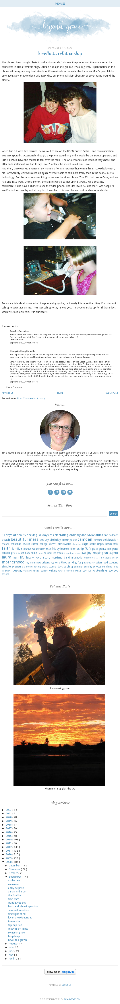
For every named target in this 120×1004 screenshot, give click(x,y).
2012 (9, 847)
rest (93, 563)
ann (106, 535)
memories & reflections (97, 557)
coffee (34, 543)
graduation (105, 548)
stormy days (56, 566)
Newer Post (8, 393)
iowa (83, 552)
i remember (14, 921)
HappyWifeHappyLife (20, 351)
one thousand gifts (68, 562)
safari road (102, 562)
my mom (31, 562)
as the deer (14, 880)
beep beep (14, 936)
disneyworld (64, 543)
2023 (9, 809)
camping (98, 540)
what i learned (66, 570)
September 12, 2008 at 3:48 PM (24, 343)
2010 (9, 854)
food (48, 549)
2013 (9, 843)
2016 (9, 832)
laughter (113, 552)
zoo (111, 570)
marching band (61, 557)
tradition (6, 571)
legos (16, 558)
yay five (87, 570)
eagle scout (89, 543)
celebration (110, 539)
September (15, 876)
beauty (44, 539)
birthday (55, 539)
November (15, 869)
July (11, 947)
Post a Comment (14, 387)
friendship (77, 548)
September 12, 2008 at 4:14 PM (24, 382)
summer (78, 566)
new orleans (43, 562)
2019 (9, 821)
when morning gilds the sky (60, 788)
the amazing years (60, 688)
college (43, 543)
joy (89, 552)
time (115, 566)
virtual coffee (40, 570)
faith (6, 548)
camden (85, 539)
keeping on (100, 552)
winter (78, 570)
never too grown (17, 939)
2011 (9, 850)
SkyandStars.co (72, 999)
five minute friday (36, 549)
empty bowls (104, 543)
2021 (9, 813)
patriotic (86, 562)
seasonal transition (18, 910)
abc (83, 535)
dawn (52, 544)
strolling (68, 566)
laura (6, 557)
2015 (9, 835)
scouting (113, 562)
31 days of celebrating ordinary (59, 535)
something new (16, 932)
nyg (52, 562)
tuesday (16, 570)
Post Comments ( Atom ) (31, 398)
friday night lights (18, 928)
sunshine (107, 566)
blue (75, 540)
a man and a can (17, 891)
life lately (27, 557)
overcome (13, 884)
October (13, 873)
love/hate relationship (20, 917)
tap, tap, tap (15, 925)
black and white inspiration (23, 906)
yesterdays (99, 570)
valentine (28, 571)
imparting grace (72, 553)
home (34, 552)
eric (115, 544)
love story (43, 557)
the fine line (14, 895)
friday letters (60, 548)
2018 (9, 824)
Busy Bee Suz (16, 331)
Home (60, 393)
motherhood (13, 562)
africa (99, 535)
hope (40, 553)
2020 (9, 817)
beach (6, 539)
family (16, 548)
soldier (29, 566)
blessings (67, 539)
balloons (113, 535)
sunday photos (92, 566)
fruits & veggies (17, 902)
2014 (9, 839)
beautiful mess (24, 539)
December (15, 865)
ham (27, 553)
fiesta (24, 549)
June (11, 951)
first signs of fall (17, 913)
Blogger (66, 985)
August (13, 943)
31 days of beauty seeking (19, 535)
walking (53, 570)
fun (87, 548)
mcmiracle (76, 557)
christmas (16, 543)
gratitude (17, 552)
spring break (41, 566)
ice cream (58, 553)
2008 (9, 861)
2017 (9, 828)
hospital (48, 553)
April (12, 958)
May (11, 954)
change (5, 544)
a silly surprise (16, 887)
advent (91, 535)
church (26, 543)
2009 (9, 858)
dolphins (76, 544)
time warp (13, 899)
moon (115, 558)
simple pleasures (13, 566)
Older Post (111, 393)
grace (95, 548)
